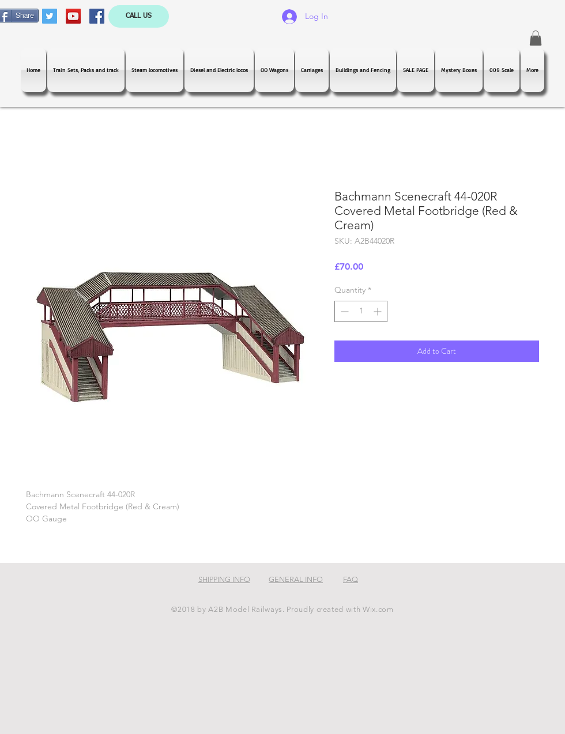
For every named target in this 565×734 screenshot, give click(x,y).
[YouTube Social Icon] (73, 16)
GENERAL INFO (296, 579)
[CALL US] (138, 16)
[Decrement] (343, 311)
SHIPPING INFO (224, 579)
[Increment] (378, 311)
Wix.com (378, 609)
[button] (535, 38)
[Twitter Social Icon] (49, 16)
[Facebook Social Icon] (96, 16)
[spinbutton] (361, 311)
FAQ (350, 579)
